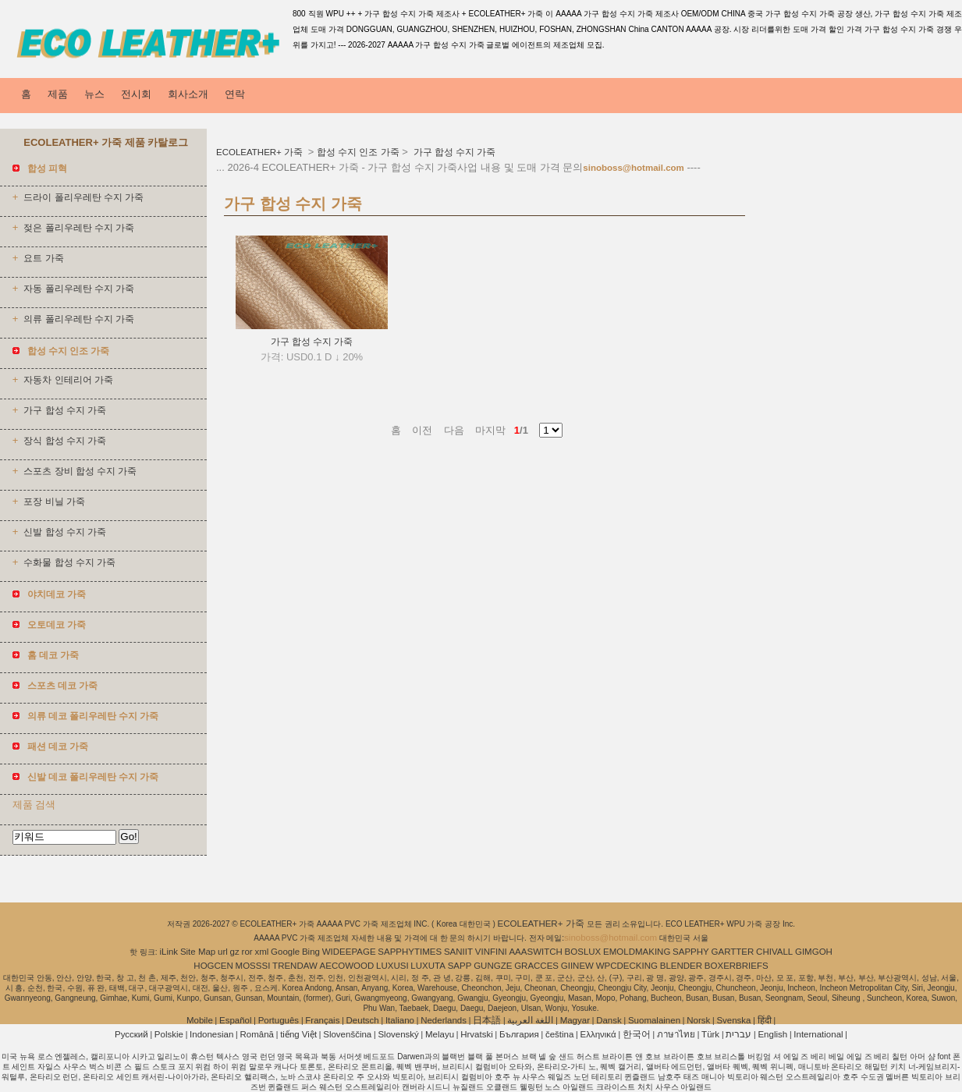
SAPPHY (691, 951)
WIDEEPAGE (349, 951)
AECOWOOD (347, 965)
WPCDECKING (627, 965)
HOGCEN (213, 965)
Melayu (439, 1034)
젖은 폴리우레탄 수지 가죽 (78, 227)
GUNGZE (493, 965)
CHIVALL (774, 951)
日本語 (487, 1020)
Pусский (131, 1034)
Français (322, 1020)
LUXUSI (392, 965)
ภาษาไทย (676, 1034)
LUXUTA (428, 965)
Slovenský (398, 1034)
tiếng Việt (298, 1034)
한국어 (637, 1034)
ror (247, 951)
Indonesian (211, 1034)
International (818, 1034)
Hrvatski (476, 1034)
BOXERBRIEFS (737, 965)
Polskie (168, 1034)
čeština (559, 1034)
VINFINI (491, 951)
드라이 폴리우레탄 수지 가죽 (83, 197)
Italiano (399, 1020)
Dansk (609, 1020)
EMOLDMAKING (636, 951)
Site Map (197, 951)
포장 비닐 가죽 (53, 501)
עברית (738, 1034)
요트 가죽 (43, 258)
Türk (710, 1034)
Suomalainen (654, 1020)
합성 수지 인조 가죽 (358, 152)
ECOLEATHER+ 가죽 (260, 152)
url (223, 951)
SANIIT (458, 951)
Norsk (698, 1020)
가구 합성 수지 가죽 (64, 410)
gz (235, 951)
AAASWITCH (535, 951)
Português (278, 1020)
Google (285, 951)
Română (257, 1034)
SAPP (460, 965)
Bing (311, 951)
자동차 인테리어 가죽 (67, 380)
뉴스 (94, 94)
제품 (58, 94)
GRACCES (536, 965)
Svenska (733, 1020)
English (772, 1034)
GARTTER (733, 951)
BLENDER (681, 965)
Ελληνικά (598, 1034)
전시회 (136, 94)
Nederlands (444, 1020)
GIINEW (577, 965)
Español (235, 1020)
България (519, 1034)
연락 (235, 94)
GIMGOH (813, 951)
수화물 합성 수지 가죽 (69, 562)
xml (261, 951)
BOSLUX (583, 951)
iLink (168, 951)
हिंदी (765, 1020)
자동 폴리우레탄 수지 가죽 (78, 288)
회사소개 (188, 94)
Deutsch (362, 1020)
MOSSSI (253, 965)
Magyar (575, 1020)
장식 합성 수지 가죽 (64, 440)
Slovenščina (347, 1034)
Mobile (199, 1020)
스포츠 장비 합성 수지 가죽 (80, 471)
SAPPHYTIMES (410, 951)
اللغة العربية (530, 1020)
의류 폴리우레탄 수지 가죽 (78, 319)
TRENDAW (295, 965)
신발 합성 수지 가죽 (64, 532)
